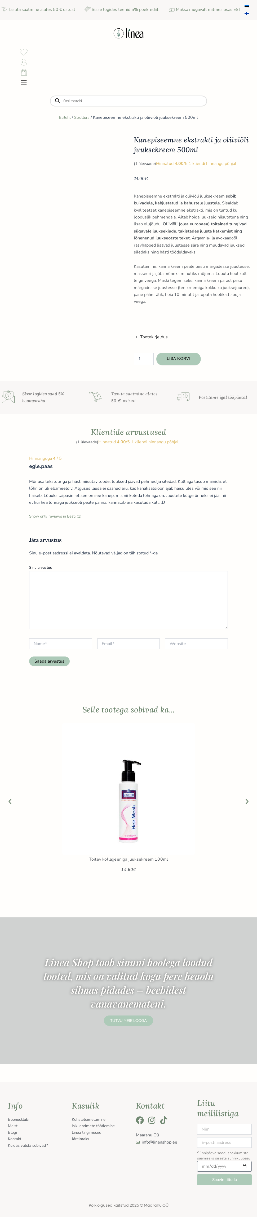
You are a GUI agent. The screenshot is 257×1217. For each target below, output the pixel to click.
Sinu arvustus (40, 585)
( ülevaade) (145, 182)
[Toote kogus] (144, 377)
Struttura (82, 135)
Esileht (63, 135)
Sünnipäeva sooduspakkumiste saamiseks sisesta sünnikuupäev (223, 1155)
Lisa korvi (179, 377)
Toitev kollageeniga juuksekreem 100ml (128, 877)
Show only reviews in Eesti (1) (58, 534)
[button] (10, 819)
